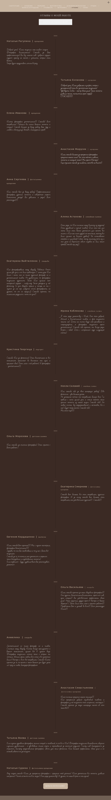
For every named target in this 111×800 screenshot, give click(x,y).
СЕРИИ (85, 7)
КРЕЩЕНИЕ (28, 6)
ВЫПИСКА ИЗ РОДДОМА (30, 7)
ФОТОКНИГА (62, 7)
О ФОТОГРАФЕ (14, 6)
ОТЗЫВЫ (75, 7)
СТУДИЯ (93, 6)
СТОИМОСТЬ (48, 7)
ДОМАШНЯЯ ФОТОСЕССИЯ (76, 6)
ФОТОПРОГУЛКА (56, 6)
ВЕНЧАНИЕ (41, 6)
